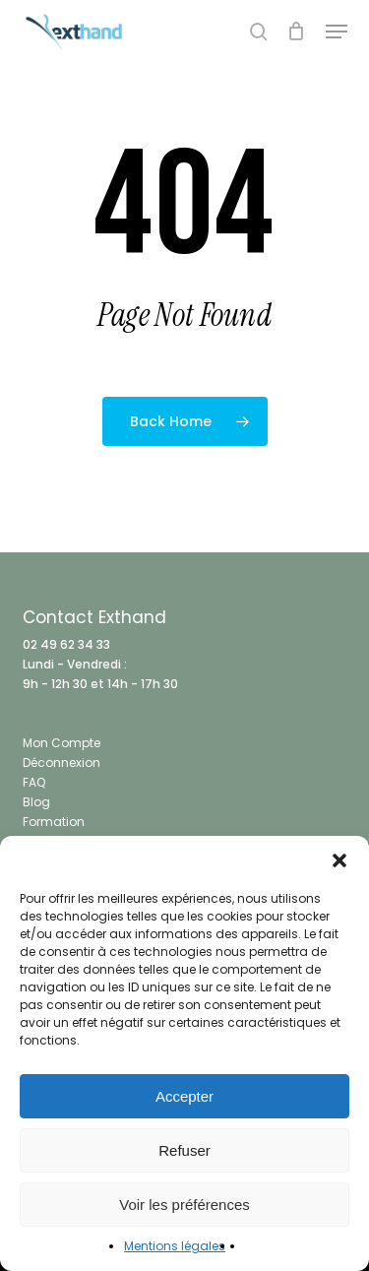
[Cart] (296, 31)
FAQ (34, 782)
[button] (339, 860)
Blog (36, 802)
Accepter (184, 1096)
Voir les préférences (184, 1204)
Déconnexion (61, 762)
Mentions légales (174, 1246)
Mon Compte (61, 742)
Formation (54, 821)
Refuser (184, 1150)
